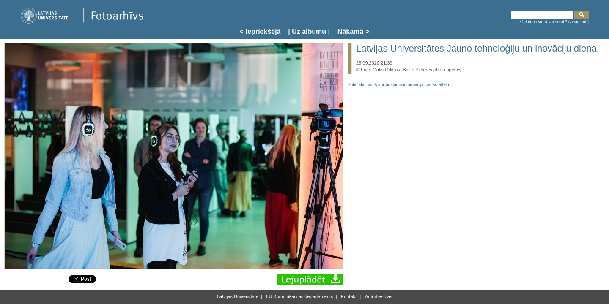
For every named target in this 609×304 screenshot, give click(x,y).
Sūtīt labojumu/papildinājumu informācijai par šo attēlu (398, 84)
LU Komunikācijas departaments (299, 296)
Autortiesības (378, 296)
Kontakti (349, 296)
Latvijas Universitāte (237, 296)
